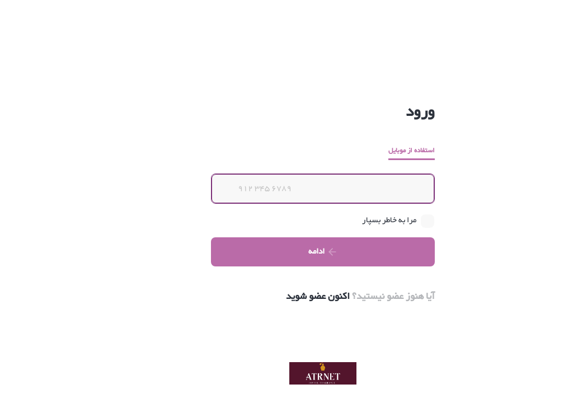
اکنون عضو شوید (281, 297)
